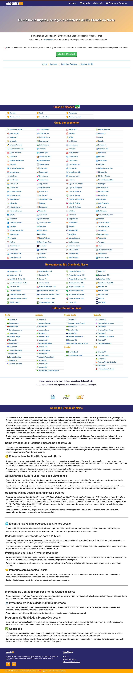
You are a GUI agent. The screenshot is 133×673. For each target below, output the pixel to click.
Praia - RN (100, 271)
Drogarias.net (42, 176)
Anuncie (98, 3)
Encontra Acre (12, 323)
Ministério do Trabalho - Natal (48, 294)
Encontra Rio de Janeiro (105, 337)
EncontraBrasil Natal (74, 355)
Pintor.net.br (101, 172)
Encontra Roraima (14, 357)
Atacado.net (12, 184)
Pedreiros (100, 156)
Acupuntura (12, 137)
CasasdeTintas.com (15, 230)
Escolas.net (42, 195)
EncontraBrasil (72, 352)
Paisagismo (101, 145)
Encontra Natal (43, 117)
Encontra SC (101, 365)
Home (72, 3)
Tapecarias (101, 238)
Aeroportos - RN (14, 271)
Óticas (99, 137)
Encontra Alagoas (43, 323)
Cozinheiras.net (43, 137)
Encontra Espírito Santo (105, 323)
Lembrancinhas (72, 176)
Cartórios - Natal (14, 291)
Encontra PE (42, 354)
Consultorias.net (14, 253)
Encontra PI (41, 360)
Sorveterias (101, 230)
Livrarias (70, 180)
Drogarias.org (42, 180)
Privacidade (25, 671)
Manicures (71, 215)
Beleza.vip (12, 203)
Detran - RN (42, 279)
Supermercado (102, 234)
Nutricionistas (72, 257)
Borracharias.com (14, 211)
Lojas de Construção (74, 184)
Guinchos (41, 253)
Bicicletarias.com (14, 207)
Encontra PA (12, 340)
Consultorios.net (14, 257)
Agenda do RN (87, 64)
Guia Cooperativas (44, 242)
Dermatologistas (43, 156)
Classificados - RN (44, 271)
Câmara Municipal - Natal (17, 298)
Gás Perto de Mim (44, 222)
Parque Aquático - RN (45, 302)
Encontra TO (12, 360)
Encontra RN (42, 367)
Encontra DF (71, 320)
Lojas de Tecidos (73, 203)
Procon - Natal (102, 291)
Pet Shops (100, 164)
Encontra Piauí (42, 364)
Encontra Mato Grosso (74, 337)
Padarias (100, 141)
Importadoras (72, 145)
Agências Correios (14, 145)
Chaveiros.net (13, 234)
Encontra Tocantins (14, 364)
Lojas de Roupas (73, 195)
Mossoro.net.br (13, 117)
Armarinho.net (13, 172)
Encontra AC (12, 320)
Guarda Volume (43, 238)
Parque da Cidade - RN (75, 271)
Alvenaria (11, 164)
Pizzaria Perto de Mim (104, 180)
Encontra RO (12, 347)
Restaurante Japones (104, 215)
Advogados (12, 141)
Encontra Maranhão (44, 343)
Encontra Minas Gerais (104, 330)
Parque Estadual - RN (74, 291)
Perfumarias (101, 160)
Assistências (12, 180)
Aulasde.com (12, 187)
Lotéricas (70, 211)
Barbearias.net (13, 199)
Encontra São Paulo (103, 343)
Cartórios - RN (13, 287)
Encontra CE (42, 333)
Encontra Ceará (43, 337)
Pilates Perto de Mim (104, 168)
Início (44, 64)
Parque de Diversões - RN (76, 279)
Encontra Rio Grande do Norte (48, 370)
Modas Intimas (72, 242)
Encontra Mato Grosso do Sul (77, 343)
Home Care (71, 129)
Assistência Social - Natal (17, 283)
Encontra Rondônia (14, 350)
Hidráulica (41, 257)
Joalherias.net (72, 153)
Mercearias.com (73, 238)
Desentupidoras (43, 160)
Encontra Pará (12, 343)
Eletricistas (42, 250)
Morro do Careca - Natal (46, 298)
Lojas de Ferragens (74, 187)
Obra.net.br (101, 133)
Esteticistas (42, 207)
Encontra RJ (101, 333)
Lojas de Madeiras (73, 191)
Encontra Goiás (72, 330)
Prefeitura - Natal (103, 279)
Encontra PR (101, 352)
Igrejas (69, 137)
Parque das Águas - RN (75, 275)
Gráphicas (41, 234)
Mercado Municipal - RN (46, 287)
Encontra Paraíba (43, 350)
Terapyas (100, 242)
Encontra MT (71, 333)
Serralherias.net (102, 226)
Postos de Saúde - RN (74, 298)
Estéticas (41, 203)
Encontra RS (101, 359)
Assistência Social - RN (16, 279)
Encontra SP (101, 340)
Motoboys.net (72, 253)
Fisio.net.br (42, 215)
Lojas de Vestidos (73, 207)
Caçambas (12, 219)
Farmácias (41, 211)
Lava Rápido (71, 168)
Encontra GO (71, 326)
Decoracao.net (43, 141)
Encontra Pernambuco (45, 357)
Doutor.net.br (42, 172)
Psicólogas (101, 199)
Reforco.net (101, 207)
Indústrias (71, 149)
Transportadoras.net (104, 250)
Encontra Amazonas (14, 330)
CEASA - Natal (13, 302)
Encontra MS (71, 340)
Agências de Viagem (15, 149)
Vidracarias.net (102, 257)
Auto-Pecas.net (13, 195)
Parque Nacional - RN (74, 283)
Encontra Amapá (13, 337)
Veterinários (101, 253)
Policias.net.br (102, 187)
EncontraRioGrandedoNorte (72, 662)
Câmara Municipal (14, 222)
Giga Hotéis (42, 230)
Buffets (11, 215)
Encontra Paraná (102, 355)
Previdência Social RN (104, 283)
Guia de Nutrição (103, 129)
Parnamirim (71, 113)
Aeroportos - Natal (14, 275)
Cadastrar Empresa (116, 3)
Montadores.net (72, 246)
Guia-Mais (41, 246)
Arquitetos (12, 176)
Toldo (99, 246)
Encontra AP (12, 333)
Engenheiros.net (43, 187)
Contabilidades (43, 129)
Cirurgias (11, 238)
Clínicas (11, 242)
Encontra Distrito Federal (75, 323)
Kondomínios (72, 156)
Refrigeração (101, 211)
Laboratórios (71, 160)
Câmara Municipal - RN (16, 294)
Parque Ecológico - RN (75, 287)
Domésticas (42, 168)
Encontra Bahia (43, 330)
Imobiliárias (71, 141)
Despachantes (43, 164)
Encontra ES (101, 320)
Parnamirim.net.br (73, 117)
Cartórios (11, 226)
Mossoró (11, 113)
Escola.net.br (42, 191)
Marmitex (70, 226)
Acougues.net (13, 133)
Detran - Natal (43, 283)
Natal (40, 113)
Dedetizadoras (43, 145)
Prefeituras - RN (102, 275)
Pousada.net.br (102, 191)
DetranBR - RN (43, 275)
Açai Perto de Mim (14, 129)
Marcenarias (71, 222)
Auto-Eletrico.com (14, 191)
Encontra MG (101, 326)
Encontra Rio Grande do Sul (106, 362)
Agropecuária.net (14, 153)
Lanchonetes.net (73, 164)
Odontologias (42, 153)
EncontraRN (48, 40)
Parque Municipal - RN (75, 294)
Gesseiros (41, 226)
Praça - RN (71, 302)
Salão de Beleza (102, 222)
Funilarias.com (43, 219)
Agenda (84, 3)
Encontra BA (42, 326)
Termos (16, 671)
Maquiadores (72, 219)
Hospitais (70, 133)
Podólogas (101, 184)
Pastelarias (101, 153)
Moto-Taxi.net (72, 250)
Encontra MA (42, 340)
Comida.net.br (13, 246)
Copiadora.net (43, 133)
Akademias (12, 156)
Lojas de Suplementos (75, 199)
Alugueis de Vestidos (15, 160)
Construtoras (12, 250)
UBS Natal (100, 302)
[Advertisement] (66, 87)
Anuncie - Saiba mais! (66, 54)
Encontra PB (42, 347)
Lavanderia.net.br (73, 172)
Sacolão (100, 219)
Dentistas (41, 149)
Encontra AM (12, 326)
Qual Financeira (102, 203)
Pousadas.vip (101, 195)
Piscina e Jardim (103, 176)
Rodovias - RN (102, 294)
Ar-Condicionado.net (15, 168)
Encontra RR (12, 354)
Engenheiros (42, 184)
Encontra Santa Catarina (105, 369)
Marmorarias (71, 230)
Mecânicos (71, 234)
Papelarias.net (102, 149)
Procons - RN (101, 287)
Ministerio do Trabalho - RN (47, 291)
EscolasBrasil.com (44, 199)
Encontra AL (42, 320)
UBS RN (100, 298)
